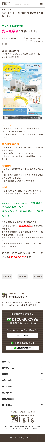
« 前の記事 (7, 276)
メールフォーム (22, 335)
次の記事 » (38, 276)
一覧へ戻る (23, 276)
